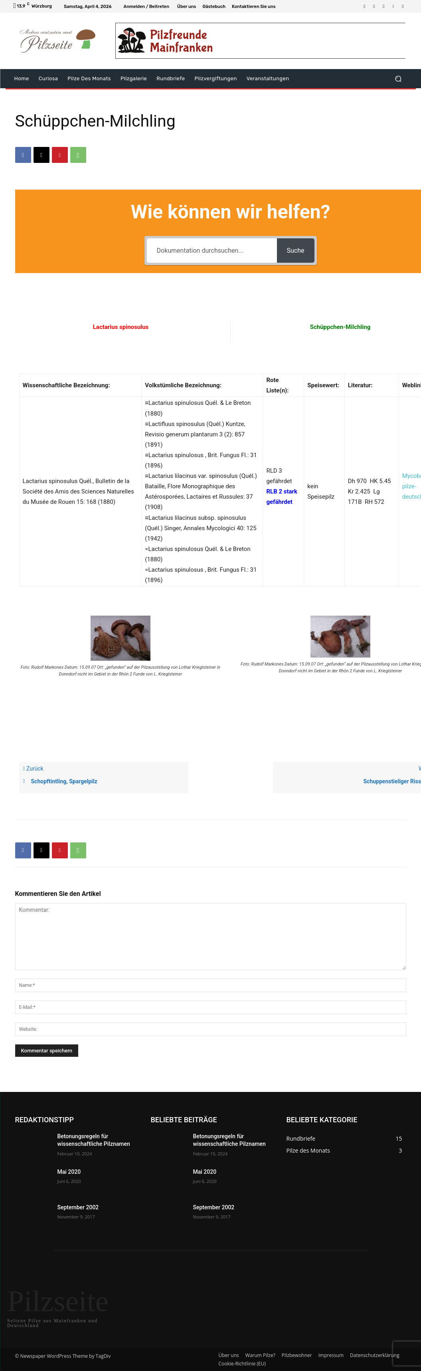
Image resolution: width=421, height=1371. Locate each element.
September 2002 (78, 1207)
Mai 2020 (69, 1172)
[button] (398, 78)
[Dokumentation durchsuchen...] (212, 250)
